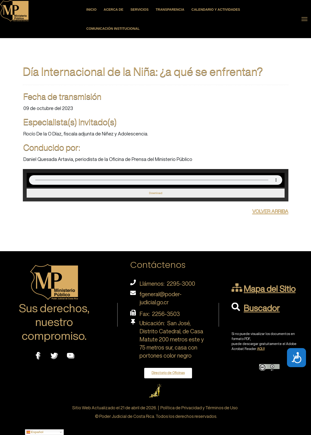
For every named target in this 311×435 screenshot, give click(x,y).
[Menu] (304, 19)
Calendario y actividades (216, 9)
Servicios (139, 9)
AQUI (261, 348)
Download (155, 193)
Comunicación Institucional (113, 28)
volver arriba (270, 210)
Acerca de (113, 9)
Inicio (91, 9)
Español (35, 432)
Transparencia (170, 9)
